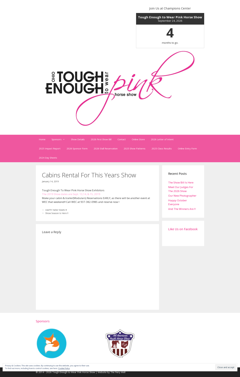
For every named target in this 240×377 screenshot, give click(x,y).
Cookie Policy (64, 368)
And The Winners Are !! (181, 209)
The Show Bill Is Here (180, 182)
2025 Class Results (162, 148)
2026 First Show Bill (101, 139)
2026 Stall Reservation (106, 148)
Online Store (138, 139)
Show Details (78, 139)
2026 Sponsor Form (77, 148)
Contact (122, 139)
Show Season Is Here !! (56, 213)
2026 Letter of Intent (162, 139)
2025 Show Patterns (134, 148)
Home (42, 139)
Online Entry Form (187, 148)
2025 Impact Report (49, 148)
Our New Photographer (182, 195)
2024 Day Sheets (48, 157)
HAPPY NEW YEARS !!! (56, 210)
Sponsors (60, 139)
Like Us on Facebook (183, 229)
